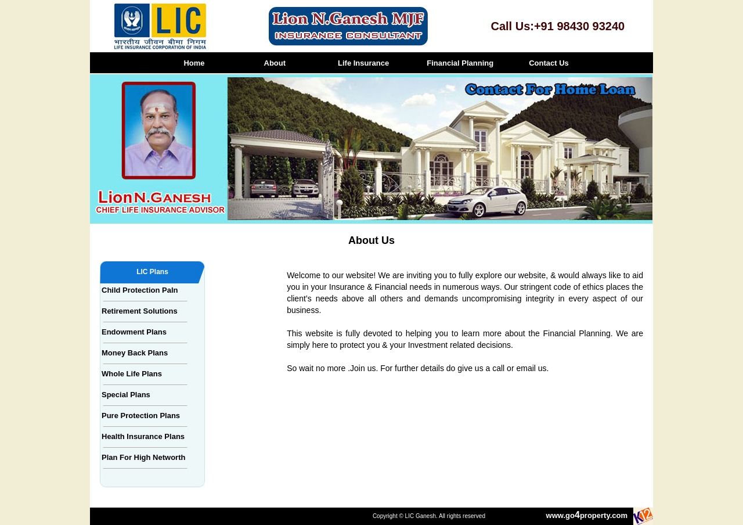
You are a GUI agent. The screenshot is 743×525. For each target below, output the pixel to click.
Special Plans (126, 394)
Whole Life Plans (132, 373)
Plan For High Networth (143, 457)
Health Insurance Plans (143, 436)
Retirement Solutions (140, 311)
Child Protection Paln (140, 290)
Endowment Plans (134, 332)
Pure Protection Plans (141, 415)
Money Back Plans (135, 352)
